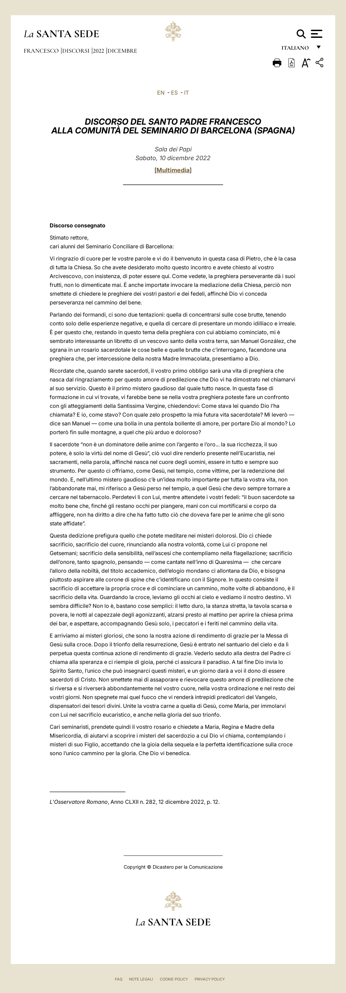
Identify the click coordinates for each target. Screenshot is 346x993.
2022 (99, 50)
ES (174, 92)
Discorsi (76, 50)
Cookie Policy (174, 979)
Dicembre (122, 50)
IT (186, 92)
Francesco (42, 50)
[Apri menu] (315, 34)
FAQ (118, 979)
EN (161, 92)
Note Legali (141, 979)
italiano (296, 50)
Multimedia (173, 170)
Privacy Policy (210, 979)
